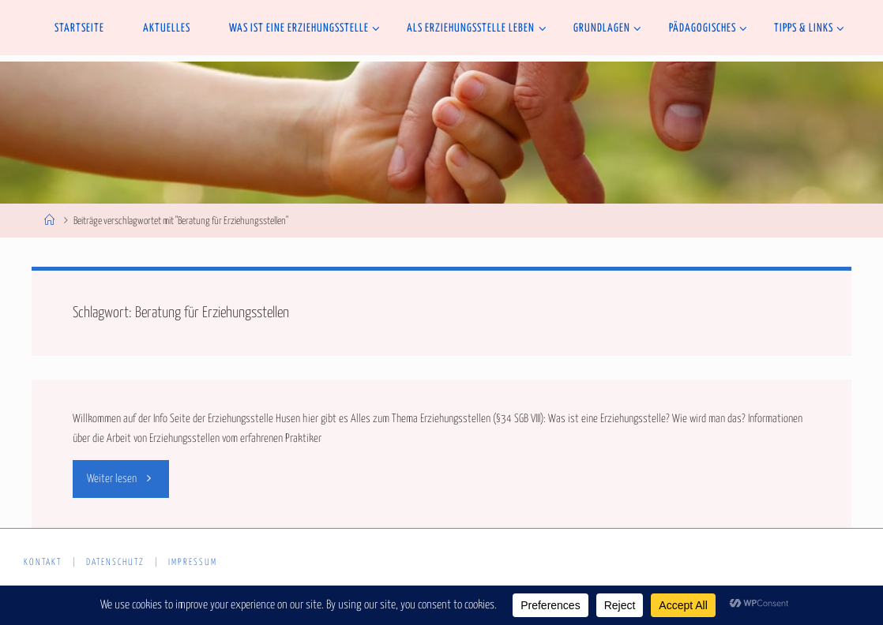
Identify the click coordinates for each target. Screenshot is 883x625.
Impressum (192, 562)
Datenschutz (115, 562)
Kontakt (43, 562)
